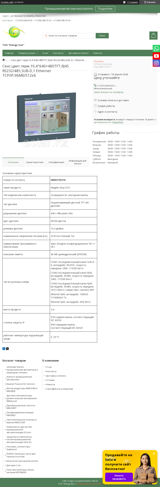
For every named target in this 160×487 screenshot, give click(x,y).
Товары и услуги (26, 53)
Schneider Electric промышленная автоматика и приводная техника (22, 369)
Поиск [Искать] (102, 35)
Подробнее (105, 8)
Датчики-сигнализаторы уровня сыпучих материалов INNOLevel (22, 398)
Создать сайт (7, 2)
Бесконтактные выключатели (22, 460)
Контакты (58, 53)
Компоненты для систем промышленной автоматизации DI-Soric (19, 429)
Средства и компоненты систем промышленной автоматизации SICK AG (19, 439)
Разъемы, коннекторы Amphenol (18, 448)
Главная (9, 53)
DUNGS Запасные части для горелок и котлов (21, 455)
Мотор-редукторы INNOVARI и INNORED (22, 390)
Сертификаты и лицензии (59, 388)
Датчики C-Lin (14, 465)
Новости (97, 53)
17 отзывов (132, 2)
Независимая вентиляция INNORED (20, 414)
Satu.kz (95, 480)
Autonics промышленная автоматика (19, 378)
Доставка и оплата (78, 53)
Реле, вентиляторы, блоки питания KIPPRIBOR (20, 471)
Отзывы (50, 380)
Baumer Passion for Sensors (21, 383)
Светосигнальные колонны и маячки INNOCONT (22, 421)
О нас (45, 53)
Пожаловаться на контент (89, 483)
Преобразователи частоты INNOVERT (21, 407)
